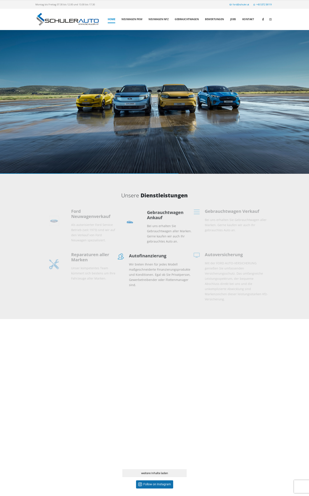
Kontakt (248, 19)
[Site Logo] (67, 19)
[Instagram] (270, 19)
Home (111, 19)
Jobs (233, 19)
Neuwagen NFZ (158, 19)
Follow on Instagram (157, 484)
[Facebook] (263, 19)
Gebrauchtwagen (187, 19)
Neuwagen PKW (131, 19)
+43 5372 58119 (262, 4)
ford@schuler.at (239, 4)
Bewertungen (214, 19)
